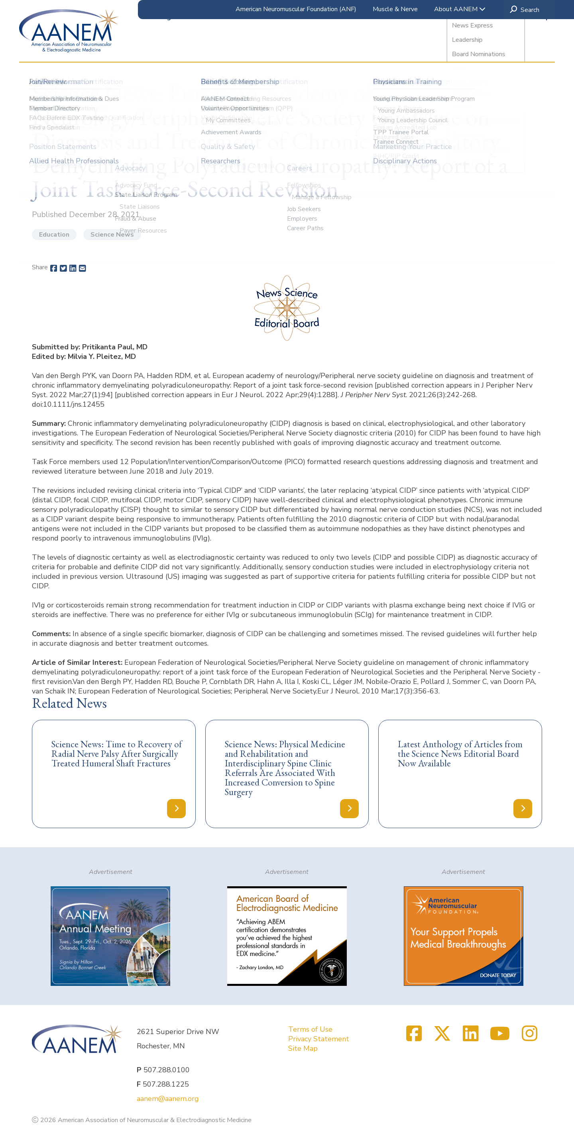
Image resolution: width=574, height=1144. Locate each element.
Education (201, 47)
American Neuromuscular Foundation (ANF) (296, 9)
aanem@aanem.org (168, 1098)
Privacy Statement (318, 1039)
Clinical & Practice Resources (448, 47)
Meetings (159, 47)
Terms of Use (310, 1029)
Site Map (303, 1048)
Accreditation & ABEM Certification (329, 47)
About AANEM (460, 9)
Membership (529, 47)
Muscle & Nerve (395, 9)
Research (243, 47)
